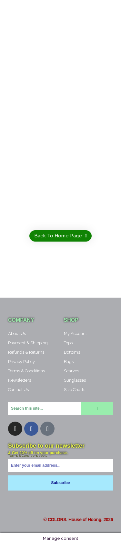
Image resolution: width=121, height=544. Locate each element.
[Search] (97, 408)
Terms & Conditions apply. (27, 455)
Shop (71, 320)
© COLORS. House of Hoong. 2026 (78, 519)
